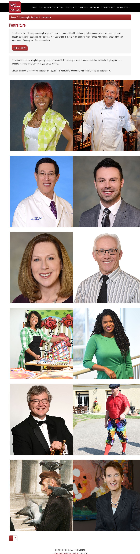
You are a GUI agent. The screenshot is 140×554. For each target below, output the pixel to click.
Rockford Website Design (66, 545)
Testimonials (108, 7)
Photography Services (51, 7)
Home (34, 7)
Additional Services (77, 7)
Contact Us (123, 7)
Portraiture (46, 17)
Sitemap (72, 549)
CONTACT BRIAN (19, 47)
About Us (94, 7)
